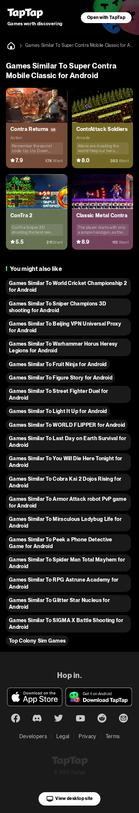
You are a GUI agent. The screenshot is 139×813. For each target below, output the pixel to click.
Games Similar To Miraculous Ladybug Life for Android (65, 522)
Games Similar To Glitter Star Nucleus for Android (59, 603)
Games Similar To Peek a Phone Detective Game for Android (60, 543)
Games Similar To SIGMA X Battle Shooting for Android (66, 623)
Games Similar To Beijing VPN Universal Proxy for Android (65, 327)
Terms (113, 736)
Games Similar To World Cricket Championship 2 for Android (68, 286)
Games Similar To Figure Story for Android (60, 378)
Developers (33, 736)
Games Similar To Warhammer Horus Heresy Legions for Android (63, 347)
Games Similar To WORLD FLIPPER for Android (67, 425)
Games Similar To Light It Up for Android (58, 411)
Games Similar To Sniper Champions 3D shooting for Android (57, 307)
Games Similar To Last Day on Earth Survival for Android (67, 441)
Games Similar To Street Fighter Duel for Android (58, 394)
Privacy (87, 736)
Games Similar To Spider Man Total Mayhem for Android (67, 563)
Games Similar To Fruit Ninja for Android (58, 364)
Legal (63, 736)
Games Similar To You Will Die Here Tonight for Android (65, 461)
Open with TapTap (106, 17)
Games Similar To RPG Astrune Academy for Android (64, 583)
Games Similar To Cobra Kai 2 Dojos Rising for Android (65, 482)
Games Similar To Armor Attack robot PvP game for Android (67, 502)
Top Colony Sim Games (37, 641)
